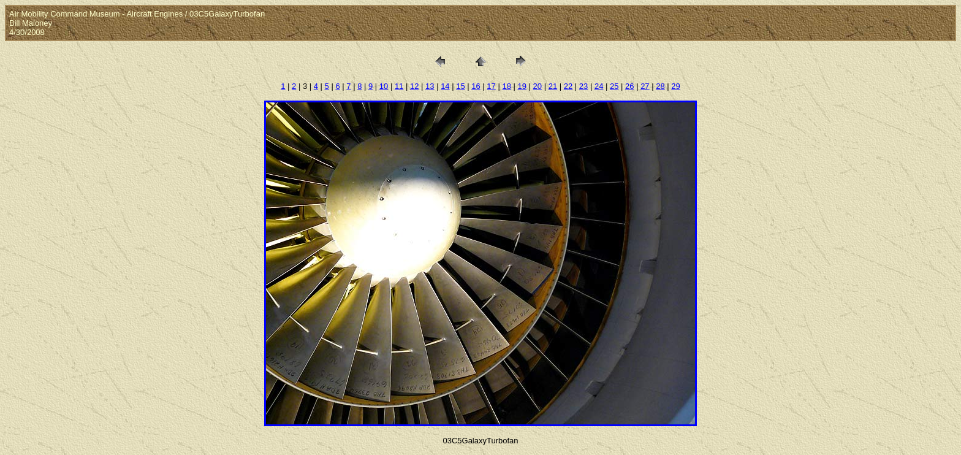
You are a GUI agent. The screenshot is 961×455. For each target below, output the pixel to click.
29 (675, 86)
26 (629, 86)
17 (491, 86)
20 (537, 86)
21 (553, 86)
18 (506, 86)
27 (644, 86)
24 (598, 86)
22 (568, 86)
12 (414, 86)
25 (614, 86)
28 (660, 86)
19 (522, 86)
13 (429, 86)
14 (445, 86)
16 (475, 86)
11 (399, 86)
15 (460, 86)
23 (583, 86)
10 (383, 86)
